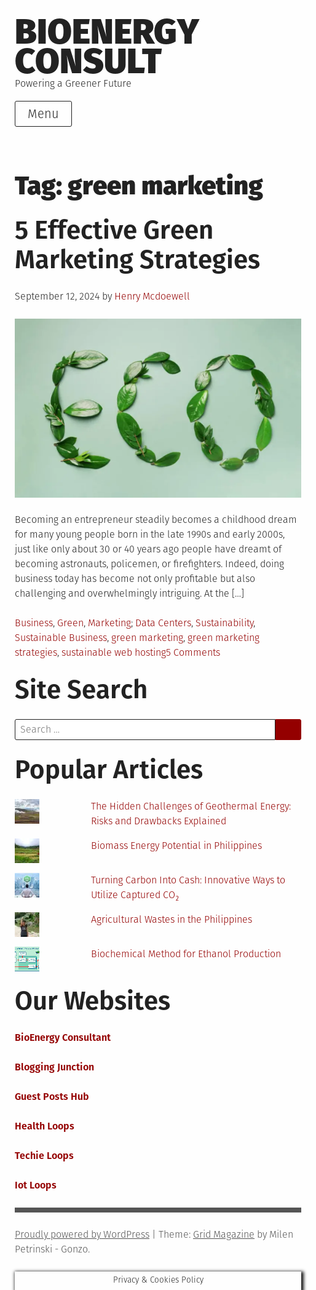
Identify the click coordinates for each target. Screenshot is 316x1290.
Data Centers (163, 623)
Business (34, 623)
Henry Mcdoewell (152, 296)
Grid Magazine (224, 1234)
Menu (43, 113)
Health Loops (44, 1126)
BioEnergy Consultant (63, 1037)
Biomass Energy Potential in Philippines (176, 845)
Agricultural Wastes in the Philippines (171, 919)
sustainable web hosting (113, 652)
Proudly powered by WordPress (82, 1234)
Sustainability (224, 623)
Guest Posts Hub (52, 1096)
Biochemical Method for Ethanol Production (186, 954)
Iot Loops (36, 1185)
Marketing (109, 623)
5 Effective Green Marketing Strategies (137, 245)
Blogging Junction (54, 1067)
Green (70, 623)
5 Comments (193, 652)
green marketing (147, 637)
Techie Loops (44, 1155)
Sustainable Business (61, 637)
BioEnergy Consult (107, 46)
